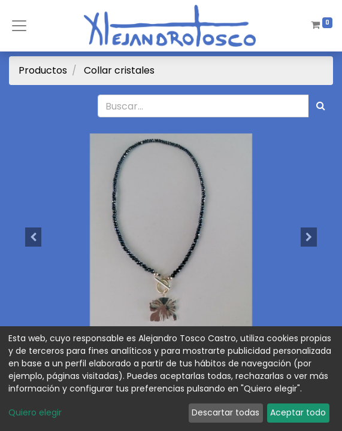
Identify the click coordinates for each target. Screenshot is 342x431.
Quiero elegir (35, 412)
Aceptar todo (298, 412)
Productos (43, 70)
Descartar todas (225, 412)
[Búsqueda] (320, 106)
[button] (33, 237)
